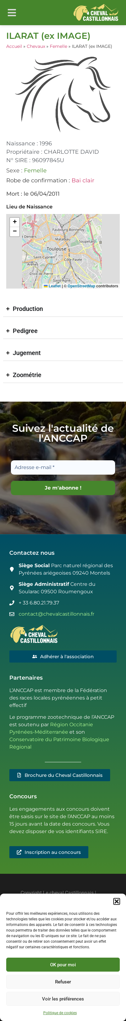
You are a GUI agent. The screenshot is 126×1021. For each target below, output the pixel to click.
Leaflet (52, 286)
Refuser (63, 982)
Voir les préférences (63, 999)
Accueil (14, 46)
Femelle (58, 46)
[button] (117, 901)
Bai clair (83, 180)
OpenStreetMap (81, 286)
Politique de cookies (60, 1013)
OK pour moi (63, 965)
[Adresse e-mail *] (63, 467)
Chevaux (36, 46)
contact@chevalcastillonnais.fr (56, 614)
